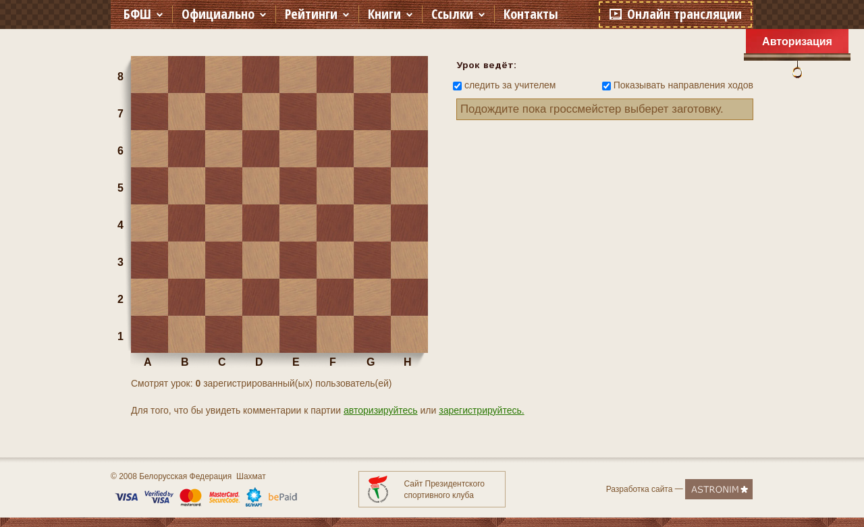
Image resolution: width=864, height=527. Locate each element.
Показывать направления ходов (683, 85)
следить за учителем (510, 85)
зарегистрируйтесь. (481, 410)
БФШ (137, 14)
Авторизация (797, 41)
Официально (218, 14)
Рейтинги (311, 14)
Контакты (531, 14)
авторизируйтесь (381, 410)
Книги (384, 14)
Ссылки (452, 14)
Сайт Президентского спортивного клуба (444, 489)
